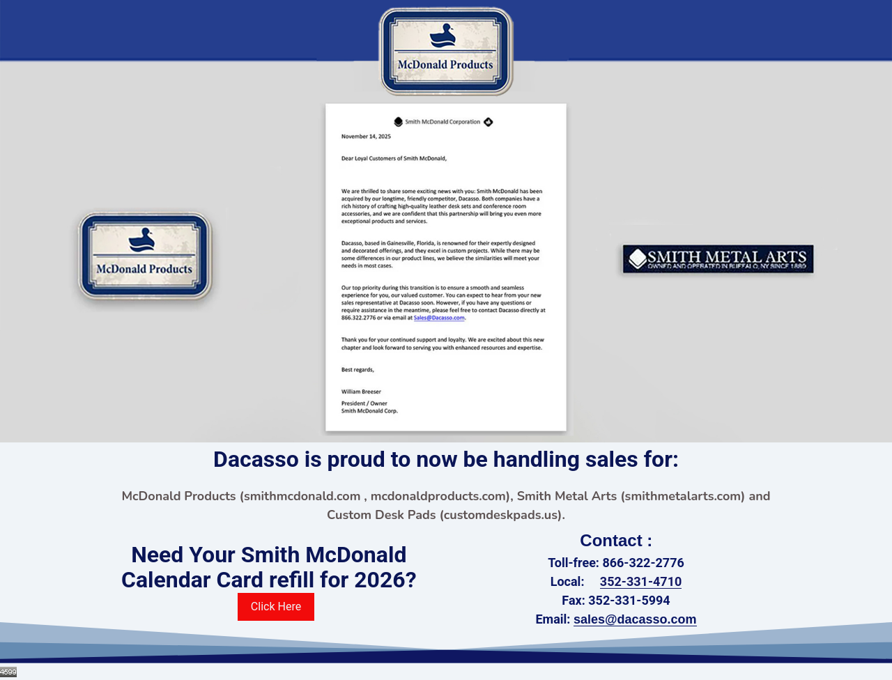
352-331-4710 (641, 581)
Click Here (276, 606)
